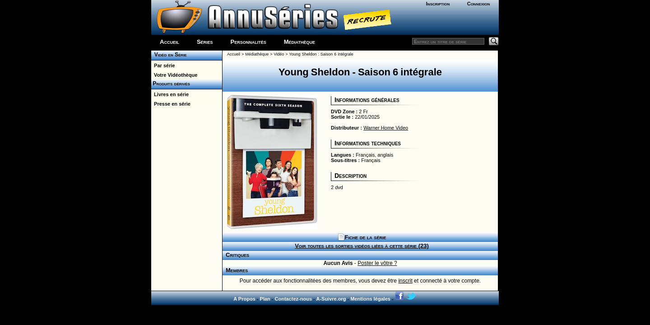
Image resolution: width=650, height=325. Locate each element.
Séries (205, 41)
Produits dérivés (170, 83)
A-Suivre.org (331, 299)
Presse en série (170, 104)
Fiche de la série (362, 237)
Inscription (438, 3)
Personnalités (248, 41)
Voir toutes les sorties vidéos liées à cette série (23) (362, 245)
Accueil (169, 41)
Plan (265, 299)
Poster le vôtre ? (377, 263)
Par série (163, 65)
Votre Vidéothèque (174, 75)
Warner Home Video (385, 127)
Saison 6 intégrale (336, 54)
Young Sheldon (302, 54)
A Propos (244, 299)
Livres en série (170, 94)
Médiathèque (299, 41)
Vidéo (279, 54)
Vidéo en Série (169, 54)
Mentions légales (370, 299)
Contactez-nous (293, 299)
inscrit (405, 281)
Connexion (478, 3)
